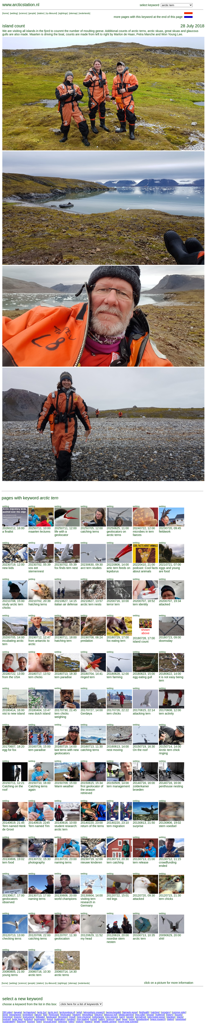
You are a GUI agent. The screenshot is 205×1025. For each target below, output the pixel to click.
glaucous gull (110, 1014)
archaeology (29, 1012)
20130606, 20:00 (66, 895)
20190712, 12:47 (39, 637)
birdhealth (144, 1012)
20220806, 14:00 (118, 564)
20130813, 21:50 (144, 822)
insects (17, 1017)
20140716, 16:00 (144, 783)
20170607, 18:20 (13, 746)
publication (60, 1019)
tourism (31, 1021)
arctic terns (62, 975)
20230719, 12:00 (13, 564)
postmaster (40, 1019)
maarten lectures (39, 531)
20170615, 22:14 (144, 710)
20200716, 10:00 (118, 601)
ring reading (82, 1019)
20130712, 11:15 (170, 859)
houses (178, 1014)
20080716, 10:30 (39, 971)
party (122, 1017)
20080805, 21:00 (13, 971)
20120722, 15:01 (118, 895)
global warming (126, 1014)
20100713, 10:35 (144, 935)
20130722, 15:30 (39, 859)
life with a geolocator (61, 533)
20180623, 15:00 (144, 673)
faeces (38, 1014)
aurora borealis (113, 1012)
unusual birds (50, 1021)
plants (180, 1017)
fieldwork (164, 531)
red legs (112, 898)
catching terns (90, 531)
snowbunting (142, 1019)
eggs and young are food (169, 569)
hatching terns (37, 604)
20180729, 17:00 (118, 637)
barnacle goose (130, 1012)
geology (76, 1014)
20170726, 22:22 (118, 710)
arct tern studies (91, 568)
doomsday (166, 640)
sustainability (9, 1021)
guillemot (160, 1014)
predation (87, 640)
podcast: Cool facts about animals (145, 569)
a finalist (7, 531)
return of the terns (92, 826)
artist (79, 1012)
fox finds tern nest (66, 568)
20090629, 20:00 (170, 935)
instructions (28, 1017)
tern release (140, 862)
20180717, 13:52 (39, 673)
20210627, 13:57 (92, 601)
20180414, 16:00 (13, 710)
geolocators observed (9, 900)
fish (45, 1014)
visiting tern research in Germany (88, 902)
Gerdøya (86, 713)
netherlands (98, 1017)
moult (72, 1017)
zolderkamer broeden (141, 788)
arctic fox (41, 1012)
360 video (7, 1012)
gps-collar (140, 1014)
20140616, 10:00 (66, 822)
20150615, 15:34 (92, 783)
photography (36, 862)
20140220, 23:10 (118, 822)
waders (88, 1021)
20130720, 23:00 (66, 859)
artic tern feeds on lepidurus (118, 569)
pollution (28, 1019)
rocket (93, 1019)
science (23, 13)
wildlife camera (109, 1021)
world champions (66, 898)
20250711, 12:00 (66, 528)
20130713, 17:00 (39, 895)
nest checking (83, 1017)
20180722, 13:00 (13, 673)
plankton (171, 1017)
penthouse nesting (171, 786)
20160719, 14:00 (66, 746)
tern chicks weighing (62, 715)
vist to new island (13, 713)
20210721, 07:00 (170, 564)
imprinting (7, 1017)
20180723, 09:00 (170, 637)
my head (86, 938)
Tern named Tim (38, 826)
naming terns (63, 862)
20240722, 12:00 (144, 528)
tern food (8, 862)
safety (102, 1019)
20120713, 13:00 (13, 935)
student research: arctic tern (66, 827)
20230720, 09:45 (170, 528)
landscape (51, 1017)
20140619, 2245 (39, 822)
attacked (164, 604)
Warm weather (64, 786)
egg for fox (9, 750)
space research (158, 1019)
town (39, 1021)
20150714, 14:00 (170, 746)
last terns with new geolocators (67, 751)
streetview (180, 1019)
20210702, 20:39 (39, 601)
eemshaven (15, 1014)
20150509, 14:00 (118, 783)
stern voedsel (167, 826)
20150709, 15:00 (66, 783)
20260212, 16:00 (13, 528)
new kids (8, 568)
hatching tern (63, 640)
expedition (28, 1014)
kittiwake (40, 1017)
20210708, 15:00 (13, 601)
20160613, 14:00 (118, 746)
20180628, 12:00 (118, 673)
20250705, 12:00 (92, 528)
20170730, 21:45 (66, 710)
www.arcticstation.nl (20, 4)
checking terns (11, 938)
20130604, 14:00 (92, 895)
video (71, 1021)
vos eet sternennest (36, 569)
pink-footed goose (156, 1017)
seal (118, 1019)
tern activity (166, 713)
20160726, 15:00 (39, 746)
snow (131, 1019)
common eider (179, 1012)
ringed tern (88, 677)
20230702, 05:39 (39, 564)
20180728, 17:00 (144, 638)
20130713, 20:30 (118, 859)
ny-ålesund (51, 13)
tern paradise (63, 677)
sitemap (73, 13)
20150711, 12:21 (13, 783)
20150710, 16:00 (39, 783)
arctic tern (139, 938)
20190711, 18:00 (66, 637)
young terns (10, 975)
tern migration (116, 826)
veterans (63, 1021)
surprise (138, 826)
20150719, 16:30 (144, 746)
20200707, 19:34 (170, 601)
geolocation (62, 938)
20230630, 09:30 (92, 564)
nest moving (114, 750)
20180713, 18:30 (66, 673)
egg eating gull (142, 677)
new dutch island (39, 713)
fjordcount (53, 1014)
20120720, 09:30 (144, 895)
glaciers (98, 1014)
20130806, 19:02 (170, 822)
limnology (63, 1017)
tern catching (115, 862)
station (41, 13)
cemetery (165, 1012)
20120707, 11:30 (66, 935)
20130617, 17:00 (13, 895)
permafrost (141, 1017)
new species (111, 1017)
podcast (6, 1019)
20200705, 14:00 (13, 637)
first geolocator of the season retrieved (92, 790)
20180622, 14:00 (170, 673)
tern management (118, 786)
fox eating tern (116, 640)
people (32, 13)
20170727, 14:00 (92, 710)
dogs (5, 1014)
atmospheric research (94, 1012)
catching (155, 1012)
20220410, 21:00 (144, 564)
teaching (21, 1021)
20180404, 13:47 (39, 710)
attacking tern (141, 713)
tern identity (140, 604)
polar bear (17, 1019)
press (49, 1019)
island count (141, 641)
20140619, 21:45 (13, 822)
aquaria (17, 1012)
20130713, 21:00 (144, 859)
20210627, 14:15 (66, 601)
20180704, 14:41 (92, 673)
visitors (79, 1021)
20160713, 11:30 (92, 746)
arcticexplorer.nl (67, 1012)
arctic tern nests (91, 604)
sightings (63, 13)
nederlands (84, 13)
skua (124, 1019)
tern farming (114, 677)
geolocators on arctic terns (116, 533)
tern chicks (35, 677)
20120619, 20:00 (118, 935)
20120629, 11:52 (92, 935)
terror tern (113, 604)
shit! (161, 938)
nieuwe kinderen (91, 862)
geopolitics (87, 1014)
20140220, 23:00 (92, 822)
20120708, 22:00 (39, 935)
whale (97, 1021)
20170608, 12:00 (170, 710)
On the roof (140, 750)
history (170, 1014)
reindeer (71, 1019)
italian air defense (66, 604)
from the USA (11, 677)
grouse (150, 1014)
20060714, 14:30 (66, 971)
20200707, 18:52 (144, 601)
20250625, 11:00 (118, 528)
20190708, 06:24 (92, 637)
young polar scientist (128, 1021)
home (5, 13)
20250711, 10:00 (39, 528)
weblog (14, 13)
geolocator (66, 1014)
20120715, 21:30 (170, 895)
